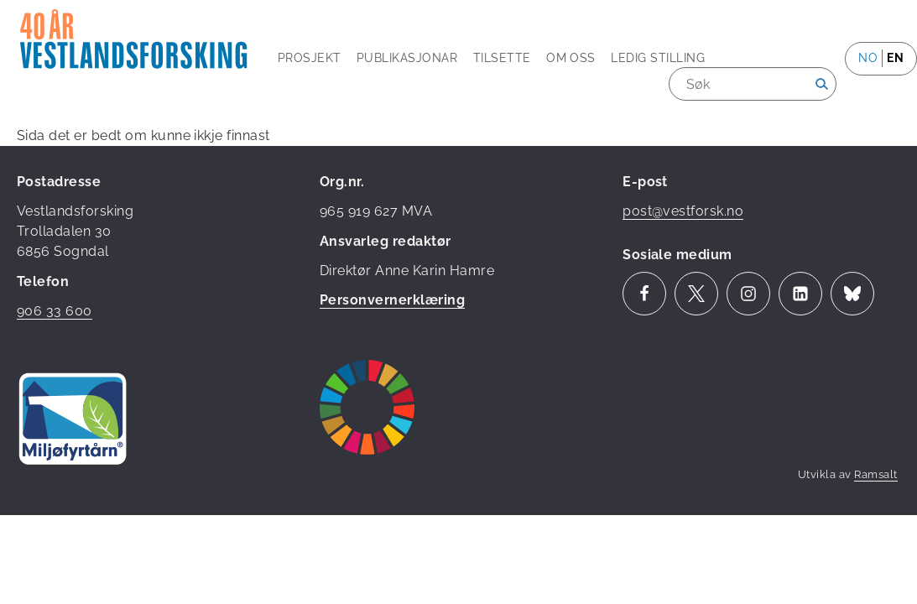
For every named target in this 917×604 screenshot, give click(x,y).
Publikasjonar (407, 58)
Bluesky (852, 293)
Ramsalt (875, 474)
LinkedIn (800, 293)
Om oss (571, 58)
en (895, 58)
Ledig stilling (658, 58)
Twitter (696, 293)
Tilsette (502, 58)
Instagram (748, 293)
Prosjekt (309, 58)
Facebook (644, 293)
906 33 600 (54, 311)
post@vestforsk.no (683, 211)
